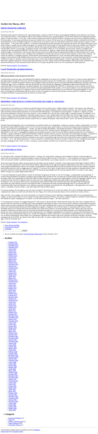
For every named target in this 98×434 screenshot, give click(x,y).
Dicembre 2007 (13, 376)
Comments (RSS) (17, 431)
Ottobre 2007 (12, 379)
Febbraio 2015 (12, 256)
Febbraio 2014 (12, 262)
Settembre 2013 (13, 268)
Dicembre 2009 (13, 336)
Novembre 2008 (13, 357)
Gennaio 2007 (12, 394)
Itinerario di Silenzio (14, 418)
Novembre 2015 (13, 245)
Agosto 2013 (12, 269)
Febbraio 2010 (12, 333)
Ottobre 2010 (12, 319)
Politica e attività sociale (15, 421)
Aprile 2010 (12, 329)
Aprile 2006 (12, 410)
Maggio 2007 (12, 388)
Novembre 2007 (13, 377)
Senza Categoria (12, 65)
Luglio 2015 (12, 250)
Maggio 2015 (12, 254)
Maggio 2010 (12, 328)
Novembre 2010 (13, 317)
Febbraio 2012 (12, 293)
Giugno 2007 (12, 386)
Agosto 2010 (12, 322)
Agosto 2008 (12, 362)
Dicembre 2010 (13, 316)
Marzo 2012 (12, 292)
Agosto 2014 (12, 257)
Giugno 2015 (12, 252)
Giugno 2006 (12, 406)
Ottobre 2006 (12, 400)
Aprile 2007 (12, 389)
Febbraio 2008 (12, 372)
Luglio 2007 (12, 384)
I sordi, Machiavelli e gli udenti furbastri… (17, 69)
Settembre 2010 (13, 321)
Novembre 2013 (13, 264)
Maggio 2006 (12, 408)
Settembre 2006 (13, 401)
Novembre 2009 (13, 338)
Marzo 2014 (12, 261)
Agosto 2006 (12, 403)
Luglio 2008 (12, 364)
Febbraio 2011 (12, 312)
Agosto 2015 (12, 249)
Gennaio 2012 (12, 295)
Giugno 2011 (12, 305)
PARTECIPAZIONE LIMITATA (13, 28)
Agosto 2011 (12, 302)
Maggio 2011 (12, 307)
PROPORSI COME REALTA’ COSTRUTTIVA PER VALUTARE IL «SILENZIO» (33, 102)
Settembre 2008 (13, 360)
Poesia (10, 420)
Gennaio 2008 (12, 374)
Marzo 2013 (12, 278)
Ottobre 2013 (12, 266)
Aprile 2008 (12, 369)
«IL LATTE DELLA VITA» (11, 150)
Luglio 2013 (12, 271)
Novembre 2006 (13, 398)
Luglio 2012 (12, 285)
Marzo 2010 (12, 331)
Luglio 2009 (12, 345)
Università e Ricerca (14, 425)
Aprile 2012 (12, 290)
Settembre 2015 (13, 247)
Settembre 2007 (13, 381)
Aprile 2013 (12, 276)
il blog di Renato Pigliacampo (33, 234)
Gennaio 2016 (12, 242)
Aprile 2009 (12, 350)
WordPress (36, 430)
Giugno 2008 (12, 365)
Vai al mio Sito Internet (12, 227)
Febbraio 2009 (12, 352)
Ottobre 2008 (12, 358)
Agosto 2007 (12, 382)
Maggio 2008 (12, 367)
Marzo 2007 (12, 391)
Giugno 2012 (12, 286)
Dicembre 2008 (13, 355)
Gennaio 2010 (12, 334)
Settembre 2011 (13, 300)
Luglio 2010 (12, 324)
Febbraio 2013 (12, 280)
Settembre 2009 (13, 341)
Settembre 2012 (13, 281)
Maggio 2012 (12, 288)
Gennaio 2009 (12, 353)
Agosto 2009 (12, 343)
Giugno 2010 (12, 326)
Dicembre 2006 (13, 396)
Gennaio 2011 (12, 314)
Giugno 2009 (12, 346)
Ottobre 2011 (12, 298)
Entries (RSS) (5, 431)
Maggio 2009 (12, 348)
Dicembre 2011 (13, 297)
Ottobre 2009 (12, 340)
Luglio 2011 (12, 304)
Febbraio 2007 (12, 393)
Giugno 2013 (12, 273)
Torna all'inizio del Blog (12, 225)
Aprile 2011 (12, 309)
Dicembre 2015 (13, 244)
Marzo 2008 (12, 370)
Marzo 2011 (12, 310)
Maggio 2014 (12, 259)
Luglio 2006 (12, 405)
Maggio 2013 (12, 274)
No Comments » (23, 65)
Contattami (8, 229)
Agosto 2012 (12, 283)
